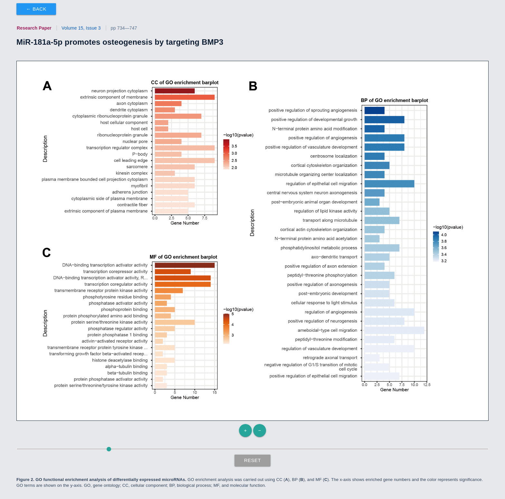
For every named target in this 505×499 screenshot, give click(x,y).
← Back (36, 9)
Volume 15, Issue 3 (81, 28)
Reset (252, 460)
